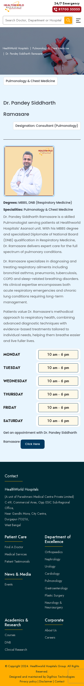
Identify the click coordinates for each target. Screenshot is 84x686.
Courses (10, 635)
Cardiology (52, 573)
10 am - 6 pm (58, 354)
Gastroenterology (56, 588)
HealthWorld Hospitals (15, 48)
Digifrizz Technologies (61, 677)
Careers (50, 637)
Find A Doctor (14, 547)
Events (9, 584)
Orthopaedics (53, 552)
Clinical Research (16, 649)
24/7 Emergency (66, 6)
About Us (50, 630)
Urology (50, 566)
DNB (8, 642)
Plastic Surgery (54, 595)
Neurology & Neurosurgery (54, 605)
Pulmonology (53, 581)
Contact (59, 681)
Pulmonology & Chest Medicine (50, 48)
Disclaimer (45, 681)
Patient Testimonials (17, 561)
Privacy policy (28, 681)
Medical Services (16, 554)
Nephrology (52, 559)
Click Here (32, 444)
